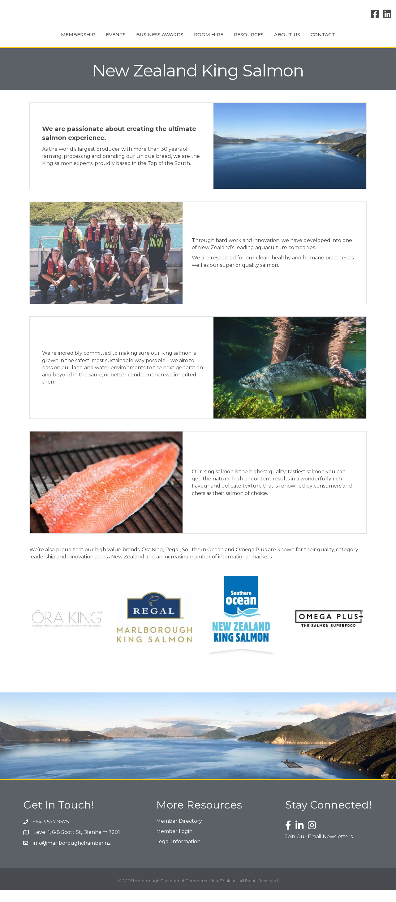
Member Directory (179, 833)
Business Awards (130, 40)
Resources (278, 40)
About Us (316, 40)
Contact (352, 40)
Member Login (174, 843)
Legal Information (178, 853)
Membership (49, 40)
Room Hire (179, 40)
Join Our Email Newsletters (319, 849)
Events (86, 40)
